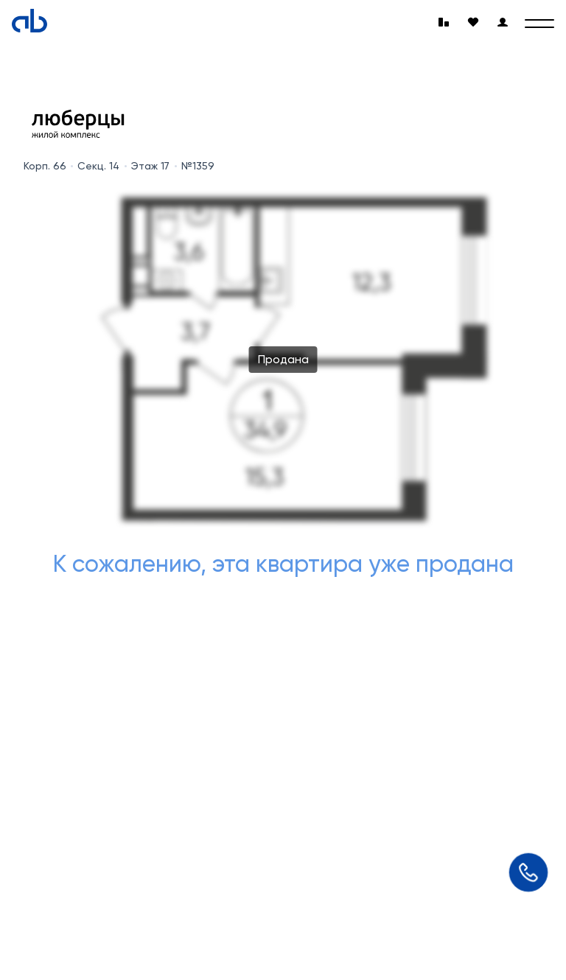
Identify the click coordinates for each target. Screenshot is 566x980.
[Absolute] (29, 20)
